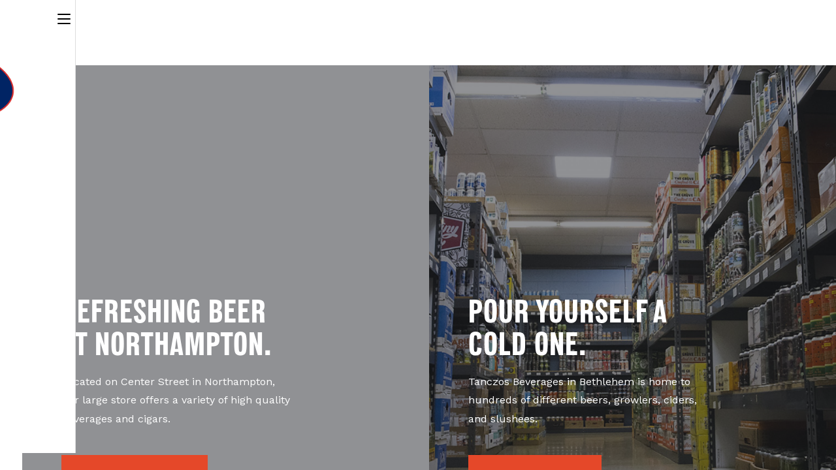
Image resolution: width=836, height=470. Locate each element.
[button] (134, 410)
